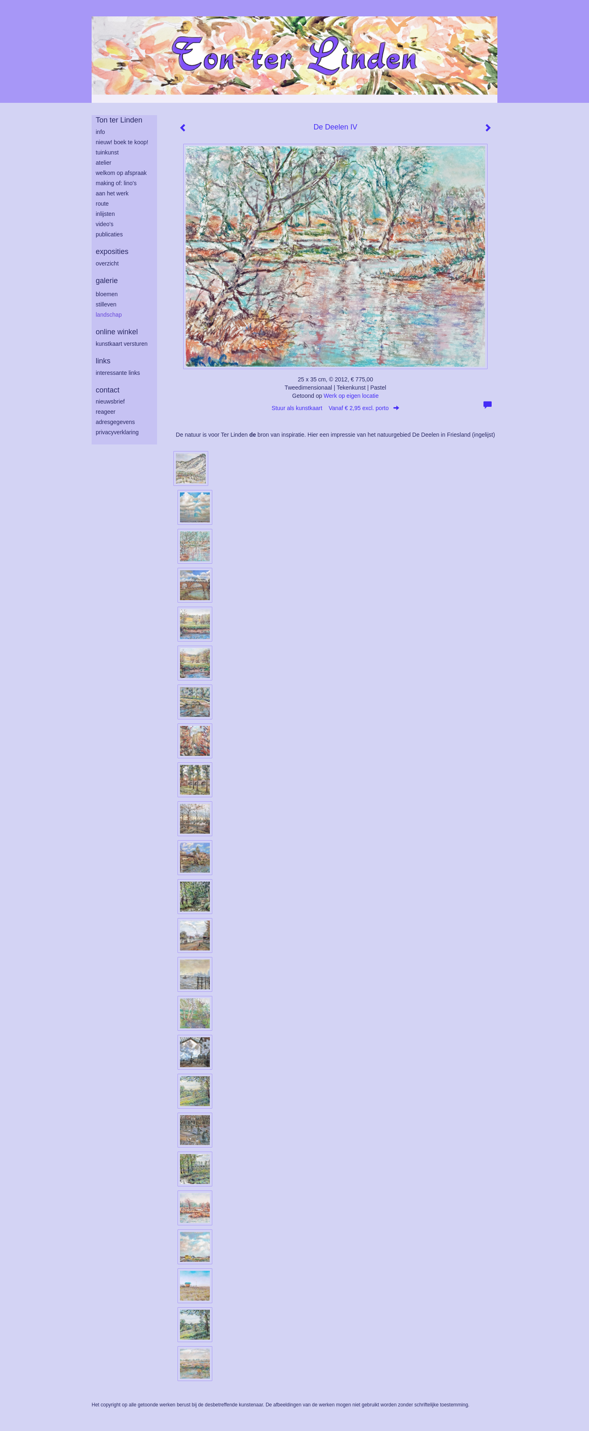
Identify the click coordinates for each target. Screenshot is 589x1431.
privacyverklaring (117, 432)
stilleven (106, 304)
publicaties (109, 234)
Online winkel (117, 332)
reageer (105, 411)
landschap (109, 314)
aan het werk (112, 193)
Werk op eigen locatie (351, 395)
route (102, 203)
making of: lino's (116, 183)
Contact (107, 390)
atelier (103, 162)
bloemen (107, 294)
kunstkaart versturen (122, 343)
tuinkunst (107, 152)
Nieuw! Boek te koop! (122, 142)
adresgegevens (115, 422)
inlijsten (105, 214)
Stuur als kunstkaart (335, 408)
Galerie (107, 281)
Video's (104, 224)
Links (103, 361)
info (100, 132)
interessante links (118, 373)
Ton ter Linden (119, 120)
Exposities (112, 251)
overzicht (107, 263)
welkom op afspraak (121, 173)
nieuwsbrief (110, 401)
